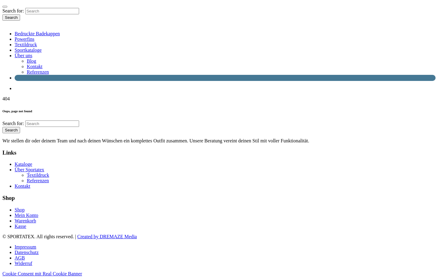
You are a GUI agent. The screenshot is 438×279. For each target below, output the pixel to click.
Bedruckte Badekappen (37, 33)
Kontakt (35, 66)
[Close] (4, 7)
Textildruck (26, 44)
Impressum (25, 246)
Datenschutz (27, 252)
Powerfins (24, 39)
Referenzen (38, 72)
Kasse (20, 226)
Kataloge (23, 164)
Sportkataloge (28, 50)
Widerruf (23, 263)
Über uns (23, 55)
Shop (20, 209)
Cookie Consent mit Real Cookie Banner (42, 273)
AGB (20, 257)
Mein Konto (26, 215)
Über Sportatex (29, 169)
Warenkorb (25, 220)
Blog (31, 61)
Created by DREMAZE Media (107, 236)
